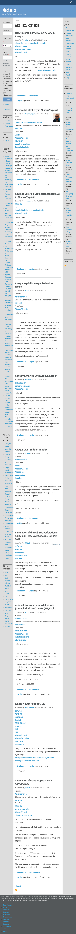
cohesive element (22, 386)
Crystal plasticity (22, 147)
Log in (19, 100)
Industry (6, 924)
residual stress (21, 631)
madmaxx (28, 380)
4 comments (34, 179)
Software (6, 922)
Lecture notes (69, 68)
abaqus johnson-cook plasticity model (30, 43)
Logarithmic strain (8, 476)
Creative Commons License (62, 896)
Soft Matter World (7, 618)
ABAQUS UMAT (8, 445)
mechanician (20, 624)
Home (17, 20)
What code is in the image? (7, 52)
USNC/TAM (8, 624)
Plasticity (19, 141)
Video (5, 931)
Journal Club (68, 63)
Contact (6, 910)
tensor (7, 558)
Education (6, 914)
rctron (27, 40)
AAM (6, 572)
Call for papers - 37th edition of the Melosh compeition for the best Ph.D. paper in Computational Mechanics (10, 409)
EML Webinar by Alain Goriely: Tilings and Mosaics (7, 369)
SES (6, 613)
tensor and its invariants (8, 552)
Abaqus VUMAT (21, 46)
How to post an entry (68, 56)
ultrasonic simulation (23, 815)
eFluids (7, 626)
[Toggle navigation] (72, 10)
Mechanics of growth (8, 482)
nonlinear (19, 717)
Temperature (8, 515)
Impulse (18, 478)
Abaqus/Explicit (21, 52)
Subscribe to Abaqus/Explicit (16, 890)
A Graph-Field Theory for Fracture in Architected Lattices (9, 197)
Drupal (20, 898)
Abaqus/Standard (22, 738)
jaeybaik (27, 788)
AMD (6, 575)
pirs (26, 612)
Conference (7, 926)
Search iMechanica (8, 124)
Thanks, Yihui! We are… (69, 243)
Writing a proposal (8, 540)
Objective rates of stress (8, 496)
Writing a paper (8, 535)
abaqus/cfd (19, 744)
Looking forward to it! (69, 111)
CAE (16, 729)
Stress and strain (8, 511)
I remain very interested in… (70, 97)
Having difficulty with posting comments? (69, 38)
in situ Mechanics (8, 546)
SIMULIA (27, 543)
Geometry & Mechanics (8, 462)
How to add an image (68, 48)
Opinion (6, 919)
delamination (20, 383)
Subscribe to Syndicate (65, 265)
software (18, 546)
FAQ (67, 78)
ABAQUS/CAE (20, 723)
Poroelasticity (8, 507)
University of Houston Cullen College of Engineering (30, 900)
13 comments (34, 872)
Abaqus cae (19, 472)
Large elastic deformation (8, 470)
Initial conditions (22, 637)
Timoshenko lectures (8, 519)
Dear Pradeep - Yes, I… (69, 229)
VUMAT (18, 135)
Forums (7, 121)
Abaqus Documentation (47, 70)
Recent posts (7, 905)
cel (16, 207)
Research (6, 912)
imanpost (28, 201)
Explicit (18, 720)
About (5, 907)
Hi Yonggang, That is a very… (69, 195)
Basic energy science (7, 580)
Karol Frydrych (30, 114)
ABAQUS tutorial (8, 450)
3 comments (34, 689)
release (18, 726)
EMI (6, 596)
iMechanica (9, 10)
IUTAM (7, 605)
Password (6, 30)
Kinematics (19, 552)
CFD (16, 732)
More (10, 427)
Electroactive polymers (8, 600)
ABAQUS (18, 204)
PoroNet (8, 610)
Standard (19, 741)
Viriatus (27, 453)
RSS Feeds (68, 73)
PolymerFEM (8, 607)
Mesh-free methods (8, 488)
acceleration (20, 475)
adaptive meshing (22, 144)
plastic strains (20, 640)
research (18, 129)
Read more (21, 96)
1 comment (33, 96)
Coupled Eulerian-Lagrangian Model (29, 210)
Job (4, 929)
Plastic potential (8, 503)
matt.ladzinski (29, 708)
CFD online (7, 592)
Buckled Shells (7, 587)
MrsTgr (27, 290)
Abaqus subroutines (23, 49)
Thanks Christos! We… (69, 162)
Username (6, 22)
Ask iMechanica (21, 297)
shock (17, 466)
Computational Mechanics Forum (28, 122)
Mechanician (7, 917)
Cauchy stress (7, 455)
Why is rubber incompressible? (8, 528)
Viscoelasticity (8, 523)
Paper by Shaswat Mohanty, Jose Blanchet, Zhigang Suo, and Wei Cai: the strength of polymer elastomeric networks (9, 289)
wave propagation (22, 809)
